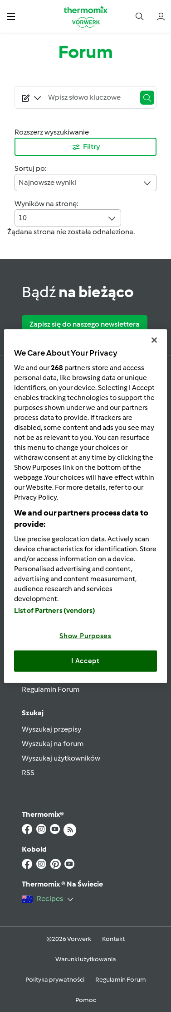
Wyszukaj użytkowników (61, 758)
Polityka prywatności (54, 979)
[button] (11, 16)
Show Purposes (85, 635)
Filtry (85, 147)
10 (68, 218)
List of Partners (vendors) (54, 610)
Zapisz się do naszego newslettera (84, 324)
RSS (28, 772)
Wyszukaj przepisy (51, 729)
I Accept (85, 661)
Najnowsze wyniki (85, 183)
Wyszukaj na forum (52, 743)
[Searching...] (90, 97)
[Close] (154, 340)
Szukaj (33, 712)
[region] (85, 506)
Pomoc (85, 1000)
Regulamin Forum (50, 689)
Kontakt (113, 939)
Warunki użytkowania (85, 959)
